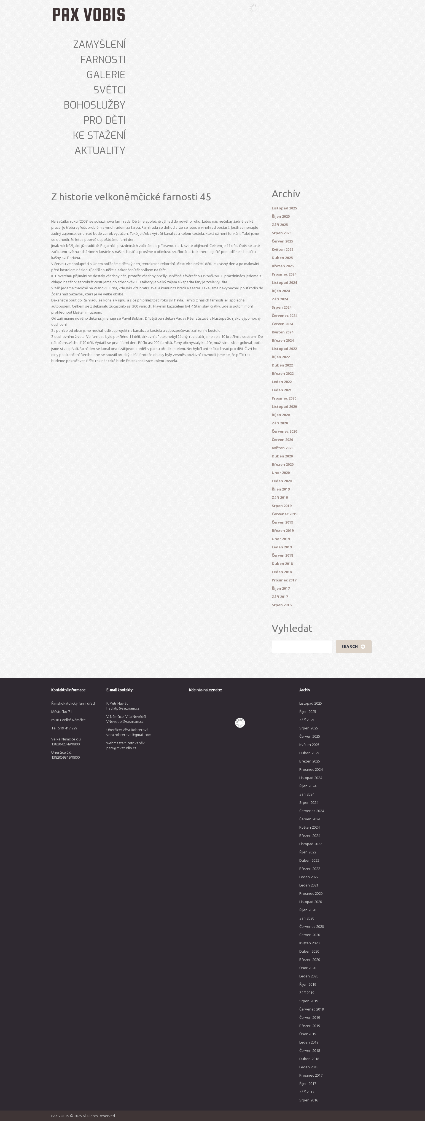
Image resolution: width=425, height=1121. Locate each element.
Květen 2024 (282, 332)
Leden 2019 (282, 547)
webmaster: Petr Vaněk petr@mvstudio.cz (125, 745)
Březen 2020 (283, 464)
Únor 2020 (281, 472)
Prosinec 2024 (284, 274)
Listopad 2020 (284, 406)
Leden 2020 (282, 480)
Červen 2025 (282, 241)
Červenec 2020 (284, 431)
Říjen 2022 (281, 356)
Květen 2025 (282, 249)
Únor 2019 (281, 538)
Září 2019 (280, 497)
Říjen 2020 (281, 414)
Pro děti (104, 120)
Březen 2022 (283, 373)
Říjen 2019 (281, 489)
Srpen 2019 (281, 505)
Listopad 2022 (284, 348)
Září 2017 (280, 596)
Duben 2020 (282, 456)
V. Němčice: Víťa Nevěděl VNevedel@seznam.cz (126, 719)
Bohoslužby (95, 105)
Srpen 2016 (281, 604)
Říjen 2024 (281, 290)
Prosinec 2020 (284, 398)
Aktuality (100, 151)
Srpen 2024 (281, 307)
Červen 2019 (282, 522)
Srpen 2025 (281, 232)
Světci (109, 90)
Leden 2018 (282, 571)
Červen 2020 (282, 439)
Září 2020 (280, 423)
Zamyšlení (99, 45)
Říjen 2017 (281, 588)
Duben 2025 (282, 257)
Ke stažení (99, 136)
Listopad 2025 (284, 208)
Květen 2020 (282, 447)
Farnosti (103, 60)
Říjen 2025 (281, 216)
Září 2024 (280, 299)
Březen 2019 (283, 530)
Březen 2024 (283, 340)
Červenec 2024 (284, 315)
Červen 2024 (282, 323)
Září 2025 (280, 224)
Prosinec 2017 (284, 580)
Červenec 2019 (284, 513)
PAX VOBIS (89, 14)
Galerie (106, 75)
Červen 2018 (282, 555)
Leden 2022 (282, 381)
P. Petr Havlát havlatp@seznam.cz (122, 706)
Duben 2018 (282, 563)
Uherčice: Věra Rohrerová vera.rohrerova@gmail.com (128, 732)
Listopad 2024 (284, 282)
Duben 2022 (282, 365)
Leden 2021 (282, 389)
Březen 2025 (283, 265)
